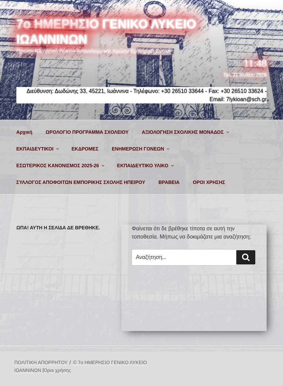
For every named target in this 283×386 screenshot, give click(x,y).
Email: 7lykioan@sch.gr (238, 99)
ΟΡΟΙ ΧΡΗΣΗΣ (209, 182)
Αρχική (24, 132)
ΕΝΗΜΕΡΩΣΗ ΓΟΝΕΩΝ (141, 149)
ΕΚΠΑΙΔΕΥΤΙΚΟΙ (38, 149)
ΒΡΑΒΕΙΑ (169, 182)
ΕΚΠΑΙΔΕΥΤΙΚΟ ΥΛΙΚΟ (146, 165)
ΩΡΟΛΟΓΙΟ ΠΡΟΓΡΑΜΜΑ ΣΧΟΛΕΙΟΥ (87, 132)
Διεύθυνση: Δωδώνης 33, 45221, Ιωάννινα (78, 91)
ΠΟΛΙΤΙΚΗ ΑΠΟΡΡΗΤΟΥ (41, 362)
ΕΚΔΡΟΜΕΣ (85, 149)
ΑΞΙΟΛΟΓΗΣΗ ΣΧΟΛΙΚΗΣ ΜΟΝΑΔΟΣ (186, 132)
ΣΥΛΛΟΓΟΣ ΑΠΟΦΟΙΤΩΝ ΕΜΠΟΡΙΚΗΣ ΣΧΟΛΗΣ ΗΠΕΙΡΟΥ (80, 182)
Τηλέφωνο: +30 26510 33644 (168, 91)
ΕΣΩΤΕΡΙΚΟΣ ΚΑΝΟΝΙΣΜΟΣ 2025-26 (61, 165)
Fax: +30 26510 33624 (236, 91)
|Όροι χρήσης (56, 370)
